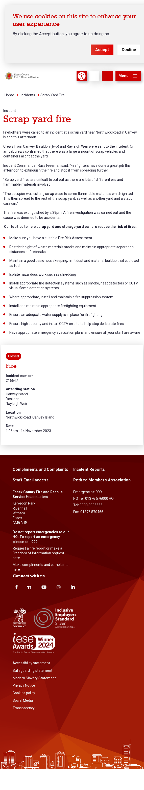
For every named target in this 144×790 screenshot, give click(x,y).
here (16, 558)
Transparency (24, 708)
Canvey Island (17, 394)
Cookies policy (24, 693)
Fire (11, 366)
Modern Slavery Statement (34, 678)
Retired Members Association (102, 480)
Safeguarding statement (32, 671)
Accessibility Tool (81, 76)
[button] (128, 76)
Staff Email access (31, 480)
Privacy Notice (24, 685)
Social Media (23, 700)
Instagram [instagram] (59, 587)
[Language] (94, 76)
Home (9, 95)
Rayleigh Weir (16, 404)
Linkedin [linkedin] (73, 587)
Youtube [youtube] (43, 587)
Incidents (28, 95)
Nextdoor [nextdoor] (29, 587)
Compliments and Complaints (40, 469)
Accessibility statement (31, 663)
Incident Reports (89, 469)
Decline (129, 50)
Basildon (12, 399)
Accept (102, 49)
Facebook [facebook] (16, 587)
